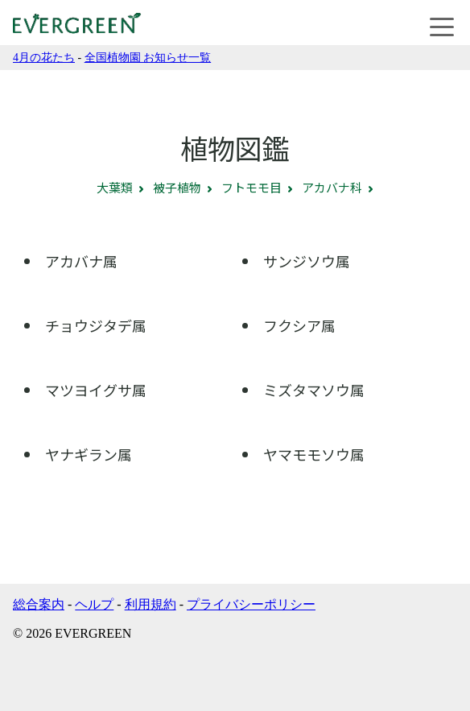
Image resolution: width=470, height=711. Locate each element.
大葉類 (115, 187)
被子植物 (177, 187)
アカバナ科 (332, 187)
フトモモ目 (251, 187)
